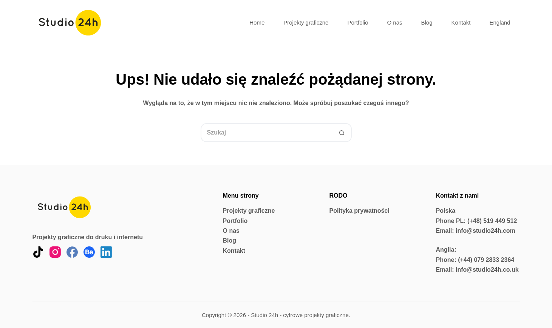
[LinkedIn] (106, 252)
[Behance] (89, 252)
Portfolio (357, 22)
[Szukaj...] (267, 132)
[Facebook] (72, 252)
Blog (427, 22)
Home (256, 22)
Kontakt (461, 22)
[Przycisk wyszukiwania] (342, 132)
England (499, 22)
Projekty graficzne (305, 22)
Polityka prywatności (359, 210)
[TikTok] (38, 252)
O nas (394, 22)
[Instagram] (55, 252)
